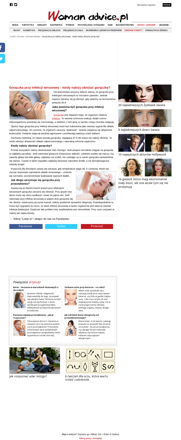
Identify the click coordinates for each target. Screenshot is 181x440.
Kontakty (97, 438)
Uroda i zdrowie (146, 25)
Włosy (16, 30)
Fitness (70, 25)
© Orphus (114, 434)
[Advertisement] (62, 63)
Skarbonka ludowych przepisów (104, 30)
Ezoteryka (56, 25)
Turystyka (28, 25)
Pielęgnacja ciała (73, 30)
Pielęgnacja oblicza (49, 30)
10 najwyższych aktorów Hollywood (144, 152)
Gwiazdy (42, 25)
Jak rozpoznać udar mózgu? (28, 376)
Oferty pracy (85, 438)
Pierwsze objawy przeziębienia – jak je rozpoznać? (33, 316)
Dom (110, 25)
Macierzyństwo (125, 25)
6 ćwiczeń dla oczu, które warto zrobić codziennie (86, 377)
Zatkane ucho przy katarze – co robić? (84, 287)
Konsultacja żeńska (156, 30)
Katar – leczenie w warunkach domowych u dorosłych (35, 288)
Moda (15, 25)
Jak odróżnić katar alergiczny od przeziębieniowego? (81, 316)
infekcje (56, 118)
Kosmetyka (29, 30)
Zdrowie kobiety (134, 30)
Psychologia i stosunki (91, 25)
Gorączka (59, 115)
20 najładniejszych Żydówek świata (144, 103)
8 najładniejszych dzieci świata (144, 128)
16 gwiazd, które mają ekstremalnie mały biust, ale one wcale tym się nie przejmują (144, 181)
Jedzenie (164, 25)
